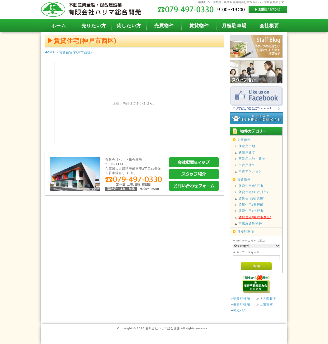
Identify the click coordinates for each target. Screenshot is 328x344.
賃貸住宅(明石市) (252, 185)
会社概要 (269, 25)
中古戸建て (247, 165)
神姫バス (240, 310)
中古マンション (250, 171)
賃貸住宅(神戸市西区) (75, 52)
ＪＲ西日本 (268, 298)
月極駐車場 (234, 25)
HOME (50, 52)
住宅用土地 (247, 146)
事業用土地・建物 (252, 158)
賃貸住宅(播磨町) (252, 204)
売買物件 (164, 25)
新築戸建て (247, 152)
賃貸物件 (199, 25)
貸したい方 (129, 25)
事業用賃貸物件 (250, 223)
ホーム (58, 25)
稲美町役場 (241, 298)
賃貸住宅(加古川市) (253, 192)
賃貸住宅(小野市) (252, 210)
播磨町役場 (241, 304)
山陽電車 (266, 304)
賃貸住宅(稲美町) (252, 198)
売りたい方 (93, 25)
